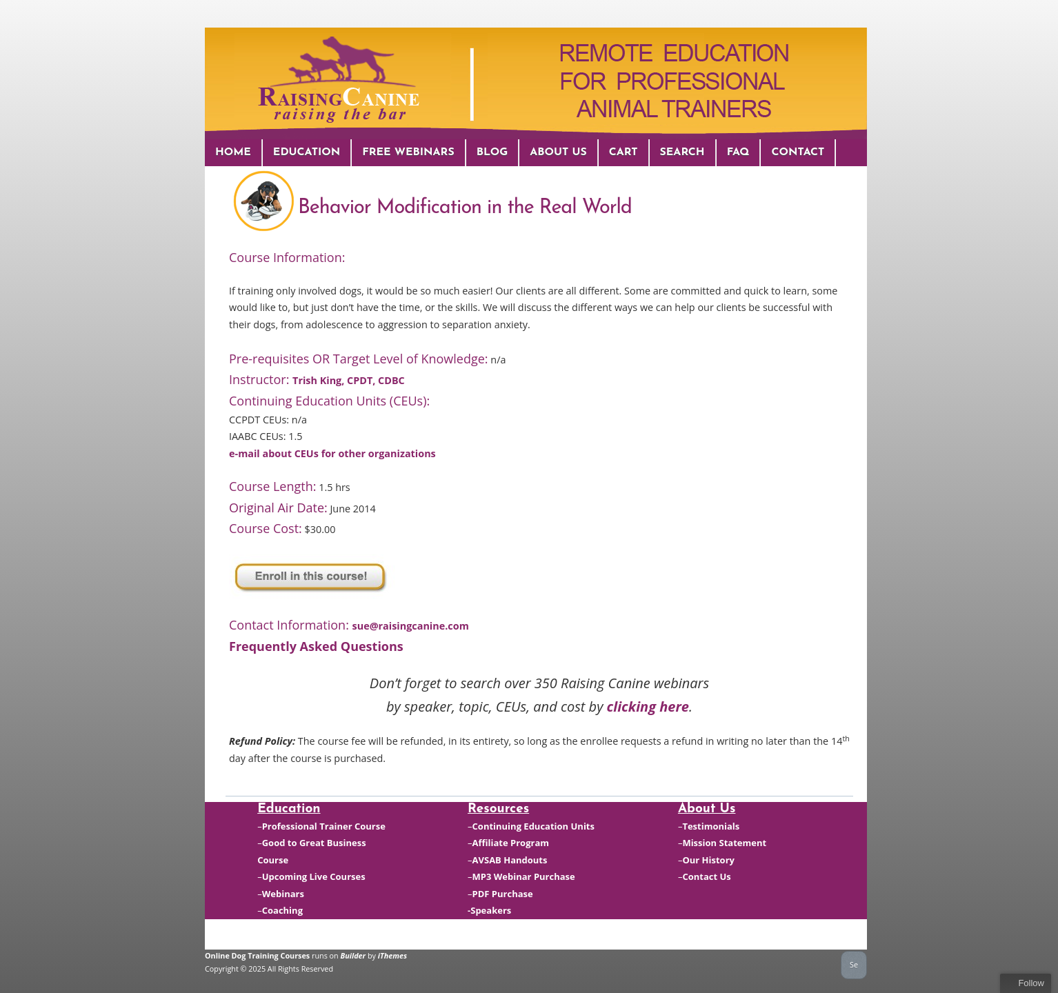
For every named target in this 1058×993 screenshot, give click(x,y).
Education (306, 152)
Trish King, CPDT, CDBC (348, 380)
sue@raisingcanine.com (410, 625)
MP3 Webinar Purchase (523, 876)
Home (233, 152)
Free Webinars (408, 152)
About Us (558, 152)
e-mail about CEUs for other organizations (332, 453)
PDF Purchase (502, 893)
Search (682, 152)
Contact (797, 152)
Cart (623, 152)
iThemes (392, 955)
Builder (353, 955)
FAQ (738, 152)
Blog (492, 152)
